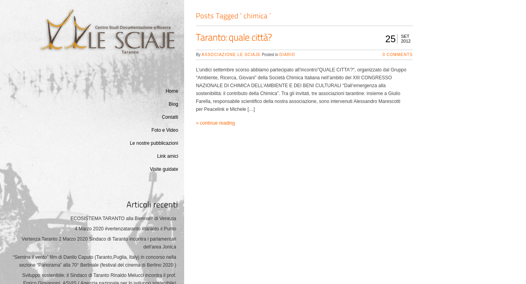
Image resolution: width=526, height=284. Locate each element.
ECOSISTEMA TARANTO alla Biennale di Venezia (123, 218)
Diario (287, 54)
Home (172, 91)
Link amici (167, 156)
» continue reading (215, 123)
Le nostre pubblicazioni (154, 143)
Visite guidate (164, 169)
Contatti (170, 117)
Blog (173, 104)
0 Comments (397, 54)
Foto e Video (164, 130)
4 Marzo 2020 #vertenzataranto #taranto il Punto (125, 229)
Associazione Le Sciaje (231, 54)
